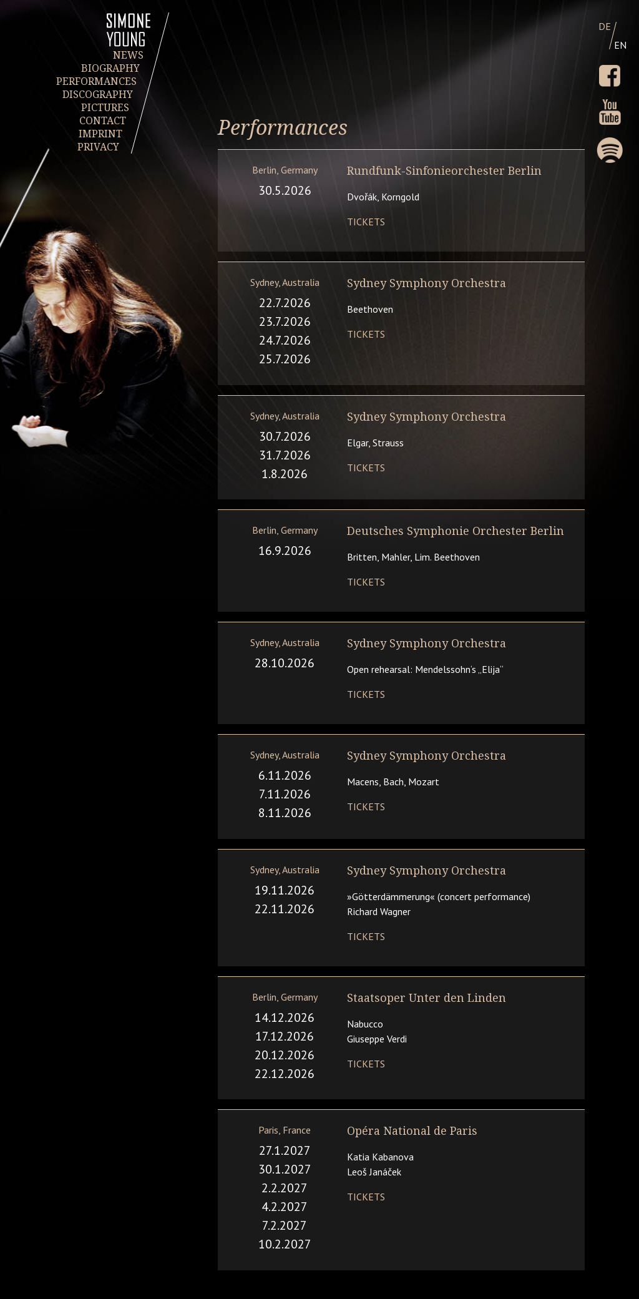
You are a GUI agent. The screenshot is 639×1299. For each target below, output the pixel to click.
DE (604, 26)
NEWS (128, 55)
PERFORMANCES (96, 81)
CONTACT (102, 121)
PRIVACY (98, 147)
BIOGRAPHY (111, 68)
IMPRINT (101, 134)
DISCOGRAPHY (98, 94)
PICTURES (106, 108)
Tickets (366, 221)
